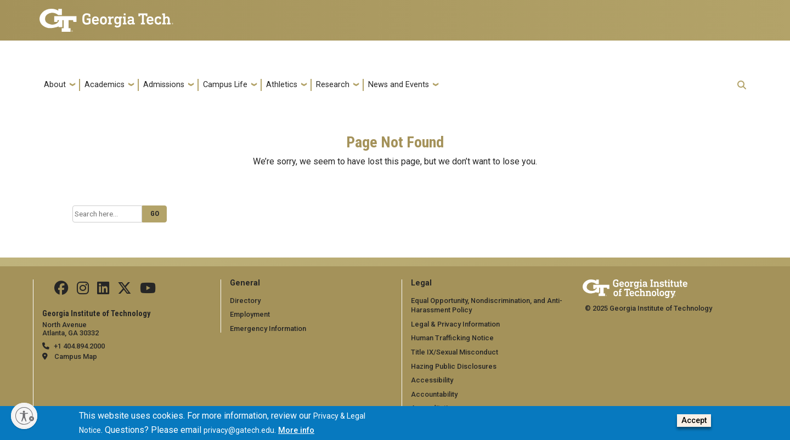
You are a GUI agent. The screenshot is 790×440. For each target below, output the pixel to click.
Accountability (434, 394)
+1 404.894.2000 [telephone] (79, 346)
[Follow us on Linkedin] (103, 291)
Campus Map (75, 356)
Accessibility (432, 380)
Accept (694, 422)
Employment (250, 314)
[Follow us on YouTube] (148, 291)
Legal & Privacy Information (455, 324)
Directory (245, 300)
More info (296, 432)
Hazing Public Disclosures (453, 366)
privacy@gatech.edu (239, 432)
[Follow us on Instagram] (83, 291)
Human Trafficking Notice (452, 338)
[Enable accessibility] (24, 416)
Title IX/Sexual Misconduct (454, 352)
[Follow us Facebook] (61, 291)
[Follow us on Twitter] (124, 291)
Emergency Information (268, 328)
